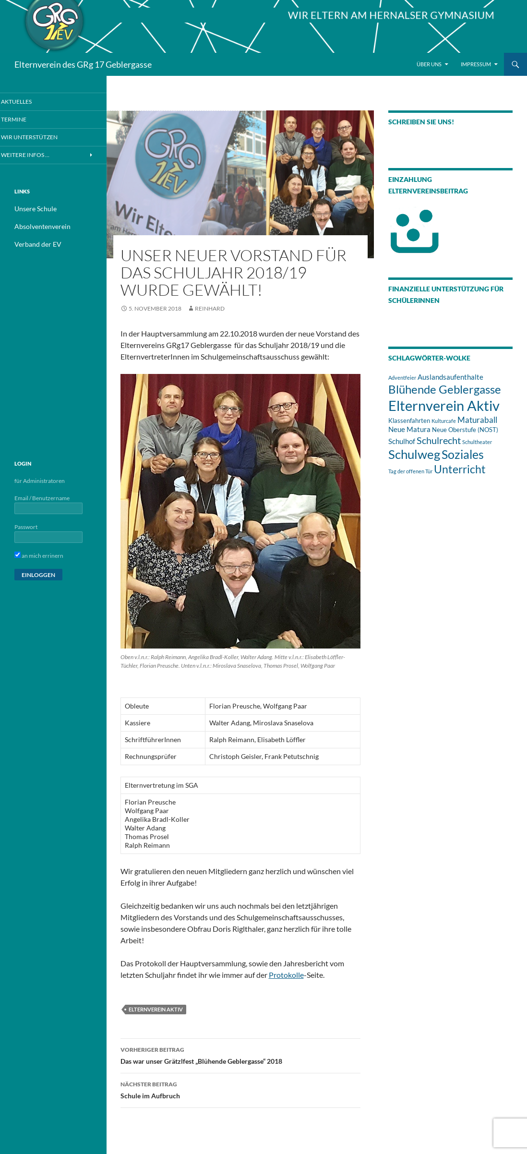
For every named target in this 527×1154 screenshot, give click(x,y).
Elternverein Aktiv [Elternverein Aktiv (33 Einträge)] (444, 405)
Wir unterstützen (39, 137)
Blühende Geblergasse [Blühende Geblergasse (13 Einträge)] (444, 389)
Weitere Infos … (35, 155)
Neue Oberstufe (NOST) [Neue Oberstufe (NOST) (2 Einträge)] (465, 429)
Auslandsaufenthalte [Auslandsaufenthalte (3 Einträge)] (450, 377)
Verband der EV (34, 244)
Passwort (25, 526)
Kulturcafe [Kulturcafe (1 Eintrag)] (443, 421)
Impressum (476, 64)
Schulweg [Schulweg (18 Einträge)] (414, 454)
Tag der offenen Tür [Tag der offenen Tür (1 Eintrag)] (410, 471)
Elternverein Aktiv (156, 1009)
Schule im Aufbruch (240, 1089)
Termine (25, 119)
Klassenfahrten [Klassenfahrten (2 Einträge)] (409, 420)
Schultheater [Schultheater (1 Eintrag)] (477, 442)
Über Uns (429, 64)
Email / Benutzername (42, 497)
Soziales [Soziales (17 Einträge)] (463, 454)
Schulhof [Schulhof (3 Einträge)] (401, 441)
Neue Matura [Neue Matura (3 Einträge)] (409, 429)
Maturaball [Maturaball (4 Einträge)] (477, 420)
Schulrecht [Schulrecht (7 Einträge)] (439, 440)
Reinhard (210, 308)
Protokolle (286, 974)
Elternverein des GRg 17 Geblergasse (83, 64)
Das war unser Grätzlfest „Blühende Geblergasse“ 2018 (240, 1054)
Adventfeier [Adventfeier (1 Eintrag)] (402, 377)
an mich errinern (38, 555)
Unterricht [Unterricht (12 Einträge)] (460, 469)
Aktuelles (28, 101)
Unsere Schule (32, 209)
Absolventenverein (38, 226)
